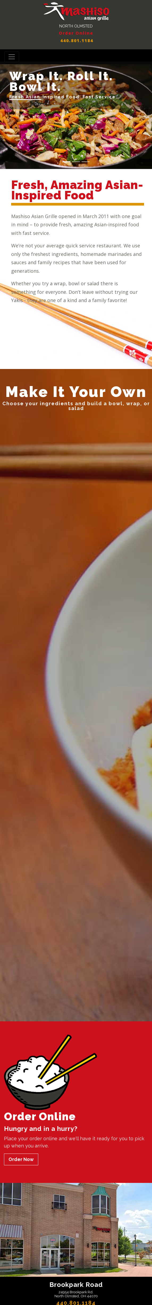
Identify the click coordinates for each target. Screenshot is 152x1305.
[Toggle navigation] (11, 56)
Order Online (76, 33)
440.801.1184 (76, 40)
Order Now (21, 1159)
